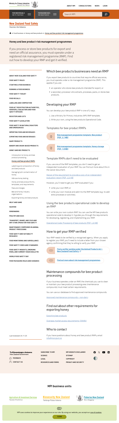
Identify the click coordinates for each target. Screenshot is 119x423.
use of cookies (95, 412)
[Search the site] (86, 16)
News (97, 7)
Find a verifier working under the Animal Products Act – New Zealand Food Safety (80, 252)
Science (44, 357)
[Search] (106, 16)
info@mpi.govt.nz (54, 340)
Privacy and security (75, 364)
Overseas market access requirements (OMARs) (66, 322)
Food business (18, 35)
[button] (21, 16)
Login (105, 7)
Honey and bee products (34, 35)
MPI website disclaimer (75, 354)
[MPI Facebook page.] (95, 354)
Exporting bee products (56, 317)
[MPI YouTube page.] (103, 354)
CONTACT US (18, 364)
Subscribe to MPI (48, 354)
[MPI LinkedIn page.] (108, 354)
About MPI (71, 7)
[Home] (10, 35)
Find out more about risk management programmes (78, 262)
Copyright (70, 361)
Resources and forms (50, 364)
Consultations (85, 7)
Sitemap (69, 357)
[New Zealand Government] (21, 355)
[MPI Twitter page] (99, 354)
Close (59, 417)
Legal (43, 361)
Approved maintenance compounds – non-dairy (67, 299)
